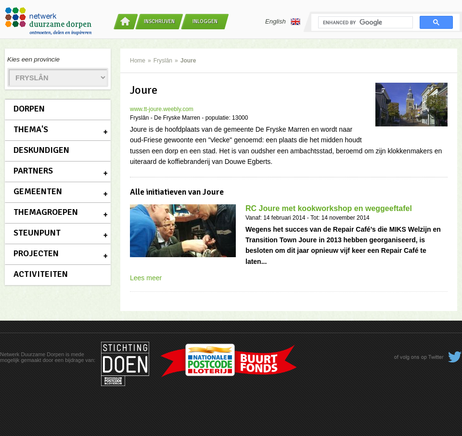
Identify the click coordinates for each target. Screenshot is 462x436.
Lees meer (146, 278)
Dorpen (29, 108)
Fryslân (163, 60)
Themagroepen (45, 212)
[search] (364, 22)
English (282, 21)
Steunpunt (37, 232)
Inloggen (205, 21)
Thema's (30, 129)
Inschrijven (159, 21)
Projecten (36, 253)
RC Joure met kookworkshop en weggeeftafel (328, 208)
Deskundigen (41, 150)
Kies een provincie (33, 59)
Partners (33, 170)
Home (137, 60)
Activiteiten (40, 274)
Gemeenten (37, 191)
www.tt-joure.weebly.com (161, 109)
